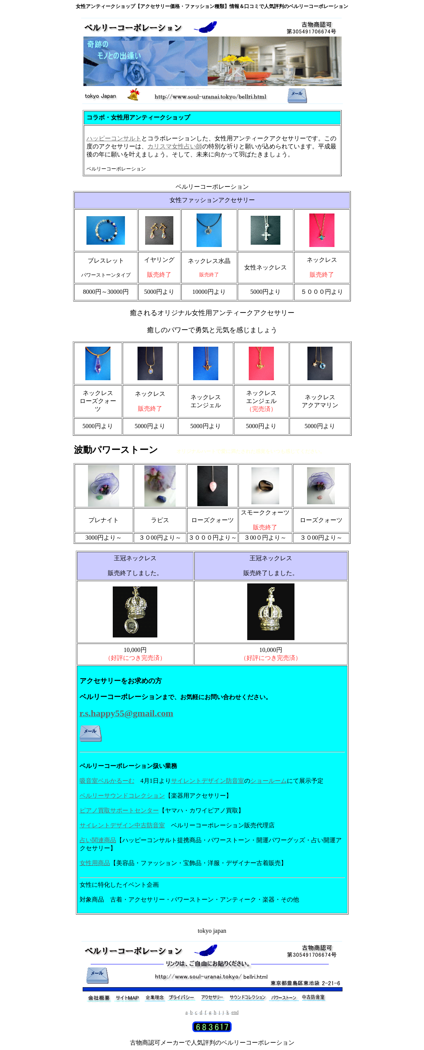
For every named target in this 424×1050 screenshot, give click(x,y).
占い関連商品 (98, 840)
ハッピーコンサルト (113, 138)
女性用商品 (95, 863)
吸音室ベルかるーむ (107, 781)
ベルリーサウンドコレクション (122, 795)
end (234, 1012)
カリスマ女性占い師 (174, 146)
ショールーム (268, 781)
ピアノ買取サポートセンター (119, 810)
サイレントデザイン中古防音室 (122, 825)
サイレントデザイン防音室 (207, 781)
